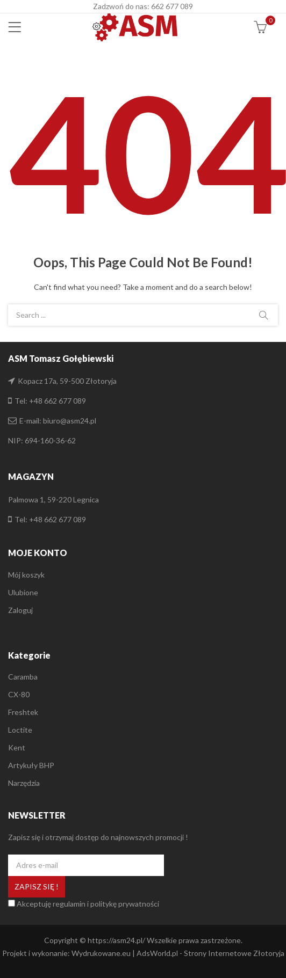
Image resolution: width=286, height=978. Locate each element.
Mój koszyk (26, 574)
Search (263, 315)
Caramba (23, 676)
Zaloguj (20, 610)
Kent (16, 747)
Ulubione (23, 592)
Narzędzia (24, 782)
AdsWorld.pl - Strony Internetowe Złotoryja (210, 953)
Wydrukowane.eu (101, 953)
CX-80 (19, 694)
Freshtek (23, 712)
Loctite (20, 729)
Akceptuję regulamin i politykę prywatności (88, 903)
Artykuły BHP (31, 765)
